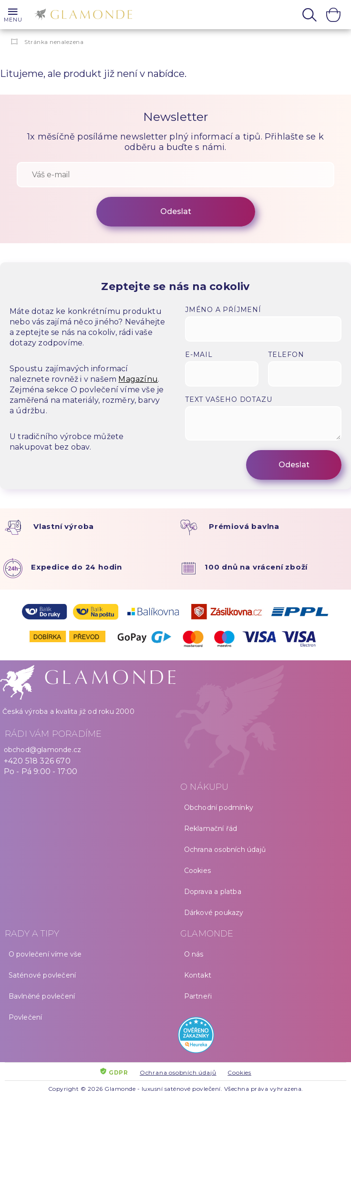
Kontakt (197, 975)
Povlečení (25, 1017)
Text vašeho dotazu (228, 399)
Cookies (197, 870)
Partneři (198, 996)
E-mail (199, 354)
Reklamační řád (210, 828)
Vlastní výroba (63, 526)
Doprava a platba (212, 891)
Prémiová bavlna (244, 526)
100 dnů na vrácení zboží (256, 566)
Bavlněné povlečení (42, 996)
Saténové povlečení (42, 975)
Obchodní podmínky (218, 807)
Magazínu (138, 379)
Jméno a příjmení (223, 309)
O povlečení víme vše (45, 954)
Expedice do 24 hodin (76, 566)
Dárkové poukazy (214, 912)
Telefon (286, 354)
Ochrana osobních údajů (225, 849)
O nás (194, 954)
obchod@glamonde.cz (43, 749)
